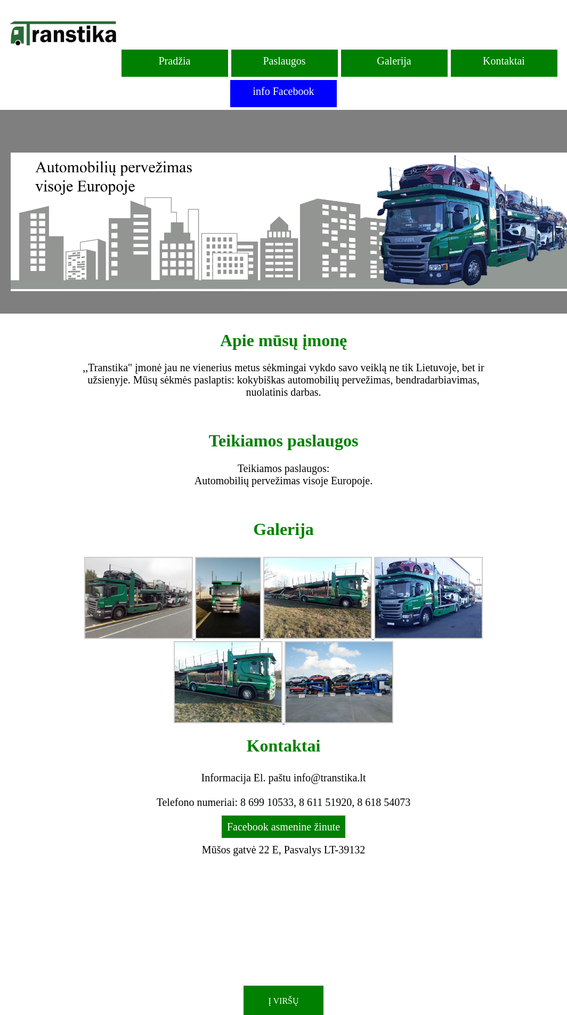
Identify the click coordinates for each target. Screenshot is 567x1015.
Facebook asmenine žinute (283, 827)
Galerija (394, 61)
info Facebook (283, 91)
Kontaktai (504, 61)
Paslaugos (284, 61)
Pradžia (175, 61)
